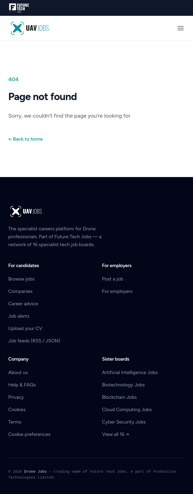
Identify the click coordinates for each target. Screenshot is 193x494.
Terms (14, 422)
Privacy (16, 397)
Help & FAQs (22, 385)
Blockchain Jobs (119, 397)
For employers (117, 291)
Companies (20, 291)
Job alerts (18, 316)
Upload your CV (25, 328)
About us (18, 372)
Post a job (112, 279)
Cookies (17, 410)
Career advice (23, 304)
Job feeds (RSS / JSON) (34, 341)
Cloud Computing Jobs (127, 410)
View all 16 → (115, 434)
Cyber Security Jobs (124, 422)
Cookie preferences (29, 434)
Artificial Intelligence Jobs (130, 372)
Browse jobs (21, 279)
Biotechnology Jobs (123, 385)
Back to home (25, 139)
